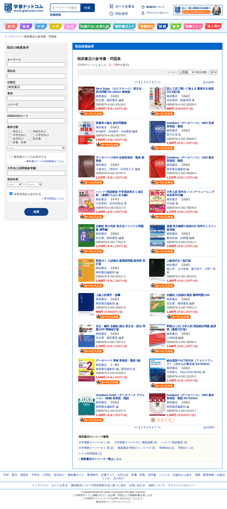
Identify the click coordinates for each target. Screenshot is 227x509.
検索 (87, 8)
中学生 (36, 474)
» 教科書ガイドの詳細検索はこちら (44, 161)
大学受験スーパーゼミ (94, 442)
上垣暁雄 (172, 337)
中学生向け (40, 25)
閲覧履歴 (121, 13)
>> (158, 82)
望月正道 (172, 134)
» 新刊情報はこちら (53, 198)
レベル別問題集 (90, 453)
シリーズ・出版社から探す (175, 474)
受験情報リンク (192, 25)
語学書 (175, 25)
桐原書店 (101, 96)
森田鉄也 (126, 369)
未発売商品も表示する (27, 194)
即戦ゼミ (185, 447)
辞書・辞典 (17, 142)
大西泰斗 (172, 372)
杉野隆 (184, 238)
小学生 (47, 474)
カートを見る (124, 6)
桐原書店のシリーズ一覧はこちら (101, 459)
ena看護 (126, 131)
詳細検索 (55, 14)
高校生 (24, 474)
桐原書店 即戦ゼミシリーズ (136, 447)
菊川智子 (196, 269)
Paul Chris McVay (191, 372)
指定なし (16, 131)
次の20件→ (210, 82)
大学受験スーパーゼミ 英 (96, 447)
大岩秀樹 (101, 203)
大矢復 (171, 203)
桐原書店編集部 (176, 169)
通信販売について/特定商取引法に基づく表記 (98, 485)
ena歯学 (101, 131)
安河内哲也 (116, 203)
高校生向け (25, 25)
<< (136, 82)
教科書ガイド (123, 25)
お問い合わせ (137, 485)
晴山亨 (171, 269)
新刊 (14, 474)
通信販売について (155, 7)
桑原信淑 (172, 238)
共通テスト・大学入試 (94, 25)
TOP (6, 474)
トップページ (40, 485)
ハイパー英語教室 (174, 442)
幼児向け (69, 25)
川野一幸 (210, 269)
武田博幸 (172, 100)
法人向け (212, 25)
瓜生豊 (100, 100)
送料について (156, 485)
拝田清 (113, 169)
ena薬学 (113, 131)
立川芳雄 (183, 269)
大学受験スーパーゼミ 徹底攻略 (135, 442)
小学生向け (55, 25)
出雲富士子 (127, 169)
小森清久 (101, 169)
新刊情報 (10, 25)
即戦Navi (166, 447)
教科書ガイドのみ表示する (30, 156)
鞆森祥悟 (185, 100)
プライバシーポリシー (157, 13)
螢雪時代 (145, 25)
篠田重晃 (112, 100)
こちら (134, 498)
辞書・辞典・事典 (162, 25)
